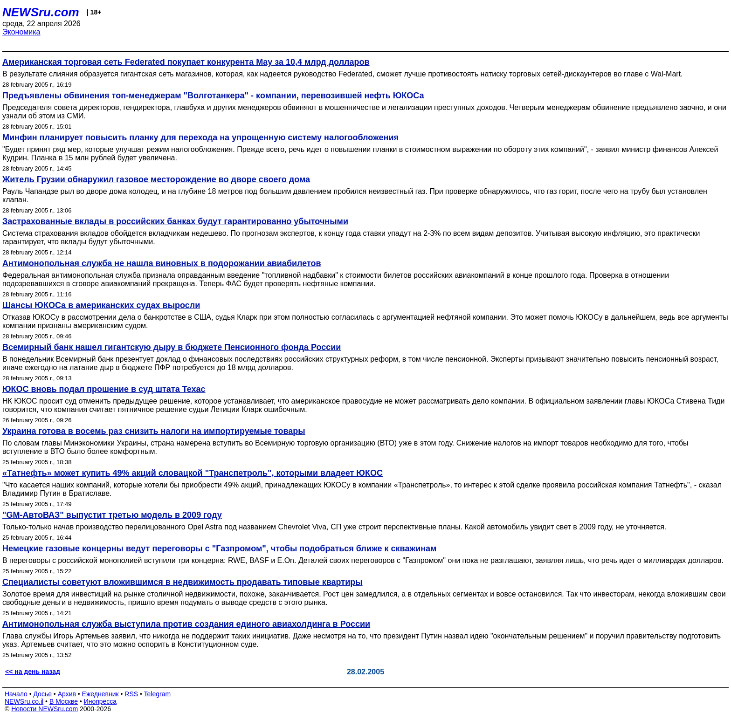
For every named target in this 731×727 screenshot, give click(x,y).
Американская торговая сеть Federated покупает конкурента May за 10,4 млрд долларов (186, 62)
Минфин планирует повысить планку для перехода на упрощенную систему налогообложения (200, 137)
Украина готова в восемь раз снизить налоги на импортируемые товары (153, 431)
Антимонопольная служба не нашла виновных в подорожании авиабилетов (161, 263)
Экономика (21, 32)
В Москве (63, 701)
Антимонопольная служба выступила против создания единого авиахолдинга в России (186, 624)
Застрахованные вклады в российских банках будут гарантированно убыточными (175, 221)
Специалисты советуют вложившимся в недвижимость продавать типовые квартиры (182, 582)
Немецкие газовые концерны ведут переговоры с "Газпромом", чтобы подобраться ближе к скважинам (219, 548)
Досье (42, 694)
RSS (131, 694)
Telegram (157, 694)
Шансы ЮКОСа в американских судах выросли (101, 305)
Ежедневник (100, 694)
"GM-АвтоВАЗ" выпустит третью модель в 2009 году (112, 515)
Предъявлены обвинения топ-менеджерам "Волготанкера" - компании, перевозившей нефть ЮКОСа (213, 95)
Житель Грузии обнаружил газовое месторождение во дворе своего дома (156, 179)
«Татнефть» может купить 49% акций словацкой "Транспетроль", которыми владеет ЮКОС (192, 473)
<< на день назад (32, 671)
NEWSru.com (40, 12)
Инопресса (100, 701)
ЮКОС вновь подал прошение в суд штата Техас (104, 389)
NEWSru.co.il (24, 701)
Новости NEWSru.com (44, 709)
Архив (67, 694)
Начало (16, 694)
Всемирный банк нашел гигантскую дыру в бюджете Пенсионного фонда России (171, 347)
